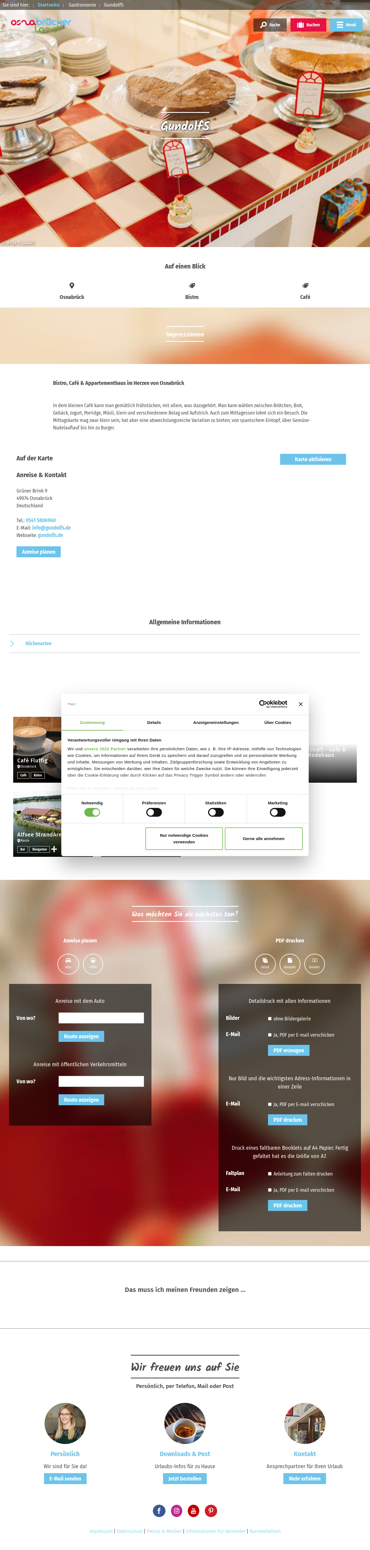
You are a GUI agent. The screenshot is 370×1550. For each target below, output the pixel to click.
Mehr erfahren (305, 1478)
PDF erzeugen (289, 1050)
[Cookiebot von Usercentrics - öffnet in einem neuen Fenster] (263, 704)
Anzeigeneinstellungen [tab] (216, 722)
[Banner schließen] (301, 704)
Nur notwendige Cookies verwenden (184, 838)
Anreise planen (38, 552)
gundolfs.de (50, 535)
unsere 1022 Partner (105, 748)
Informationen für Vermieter (215, 1531)
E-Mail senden (65, 1478)
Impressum (101, 1531)
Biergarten (39, 849)
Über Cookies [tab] (277, 722)
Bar (22, 849)
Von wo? (25, 1018)
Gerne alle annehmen (264, 838)
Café (23, 775)
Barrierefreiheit (265, 1531)
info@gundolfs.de (51, 528)
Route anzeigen (81, 1036)
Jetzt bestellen (185, 1478)
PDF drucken (288, 1120)
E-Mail (233, 1034)
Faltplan (235, 1173)
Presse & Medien (164, 1531)
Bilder (232, 1018)
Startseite (49, 5)
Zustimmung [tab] (92, 722)
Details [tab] (154, 722)
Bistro (38, 775)
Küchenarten (38, 643)
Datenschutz (130, 1531)
